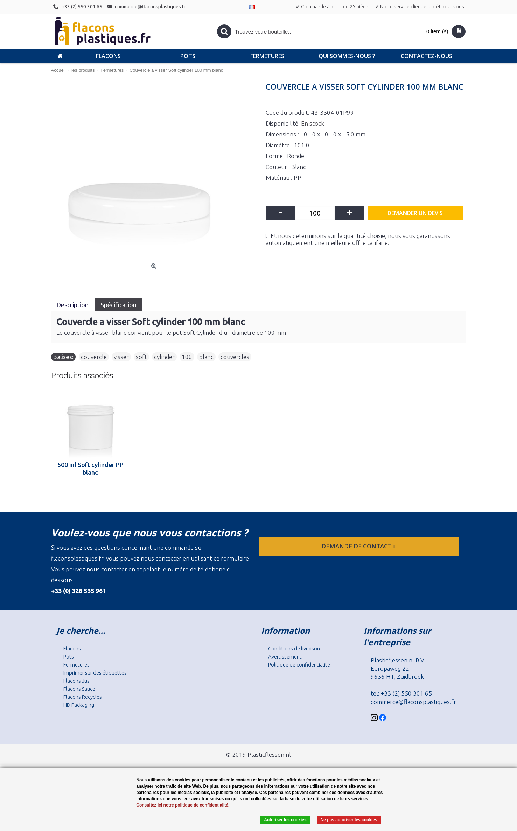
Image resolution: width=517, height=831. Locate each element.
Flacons (72, 649)
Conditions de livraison (294, 649)
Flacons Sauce (79, 689)
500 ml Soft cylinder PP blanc (90, 468)
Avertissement (285, 657)
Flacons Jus (76, 681)
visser (121, 356)
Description (73, 304)
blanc (206, 356)
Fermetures (76, 665)
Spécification (118, 304)
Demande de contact (358, 546)
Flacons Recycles (82, 697)
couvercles (235, 356)
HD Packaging (78, 705)
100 (187, 356)
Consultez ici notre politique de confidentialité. (182, 805)
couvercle (94, 356)
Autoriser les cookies (285, 819)
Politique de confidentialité (299, 665)
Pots (68, 657)
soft (141, 356)
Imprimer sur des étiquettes (95, 673)
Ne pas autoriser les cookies (349, 819)
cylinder (164, 356)
